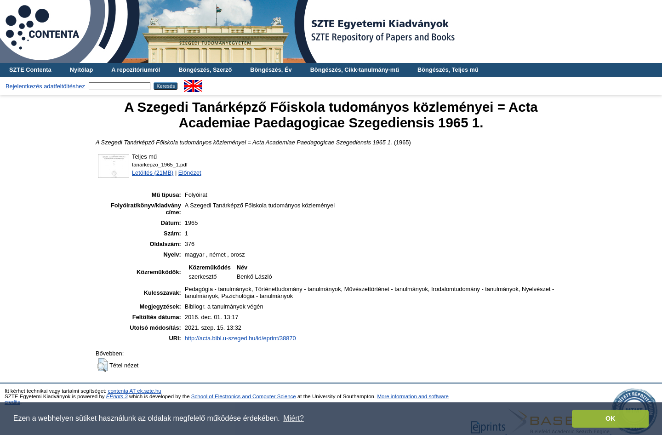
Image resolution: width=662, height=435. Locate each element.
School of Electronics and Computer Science (243, 396)
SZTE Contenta (30, 69)
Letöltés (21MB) (152, 172)
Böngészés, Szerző (205, 69)
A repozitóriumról (135, 69)
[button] (102, 365)
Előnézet (189, 172)
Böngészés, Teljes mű (448, 69)
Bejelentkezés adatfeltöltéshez (45, 86)
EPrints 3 (117, 396)
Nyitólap (81, 69)
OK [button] (610, 418)
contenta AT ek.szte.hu (134, 391)
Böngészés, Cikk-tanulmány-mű (354, 69)
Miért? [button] (293, 418)
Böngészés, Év (270, 69)
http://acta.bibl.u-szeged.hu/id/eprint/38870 (240, 338)
